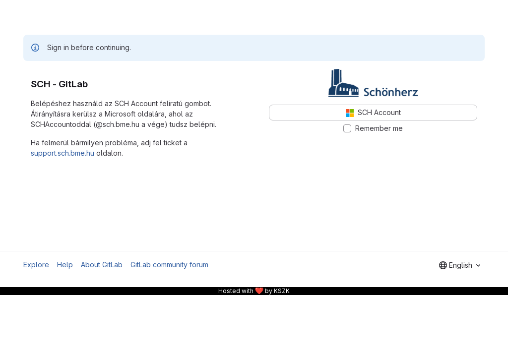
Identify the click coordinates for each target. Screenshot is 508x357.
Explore (36, 264)
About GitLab (102, 264)
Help (65, 264)
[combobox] (460, 265)
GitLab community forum (169, 264)
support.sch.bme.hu (62, 153)
